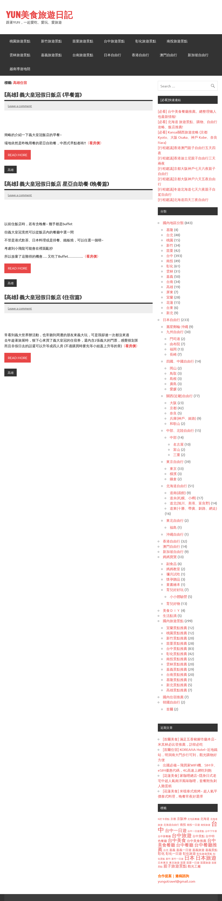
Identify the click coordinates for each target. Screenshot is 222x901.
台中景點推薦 (176, 648)
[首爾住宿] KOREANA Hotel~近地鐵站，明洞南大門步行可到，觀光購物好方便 (187, 754)
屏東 (169, 292)
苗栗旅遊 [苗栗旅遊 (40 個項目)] (205, 862)
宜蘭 (169, 297)
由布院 (175, 344)
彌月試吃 (173, 574)
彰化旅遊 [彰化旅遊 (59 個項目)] (189, 853)
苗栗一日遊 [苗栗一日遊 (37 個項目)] (192, 862)
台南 (169, 281)
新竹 (169, 245)
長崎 (173, 354)
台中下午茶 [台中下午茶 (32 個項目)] (211, 831)
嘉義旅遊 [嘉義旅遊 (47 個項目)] (198, 850)
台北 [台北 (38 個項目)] (165, 850)
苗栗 (169, 250)
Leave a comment (20, 106)
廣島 (173, 383)
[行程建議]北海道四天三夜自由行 (183, 199)
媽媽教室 (173, 569)
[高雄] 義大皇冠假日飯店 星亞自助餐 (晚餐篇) (56, 184)
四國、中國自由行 (180, 361)
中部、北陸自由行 (180, 430)
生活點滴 (170, 615)
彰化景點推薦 (176, 653)
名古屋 (178, 444)
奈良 (173, 413)
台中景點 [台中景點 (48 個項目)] (199, 836)
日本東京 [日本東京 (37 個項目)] (163, 862)
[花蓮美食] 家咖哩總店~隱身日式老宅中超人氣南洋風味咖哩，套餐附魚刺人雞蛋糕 (187, 780)
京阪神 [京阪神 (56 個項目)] (182, 818)
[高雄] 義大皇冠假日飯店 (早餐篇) (43, 94)
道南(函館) (178, 492)
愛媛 (173, 389)
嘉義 (169, 276)
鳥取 (173, 373)
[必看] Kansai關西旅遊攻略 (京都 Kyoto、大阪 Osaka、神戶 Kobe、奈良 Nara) (187, 137)
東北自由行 (175, 520)
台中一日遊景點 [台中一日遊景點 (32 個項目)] (196, 831)
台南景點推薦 (176, 674)
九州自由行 (175, 331)
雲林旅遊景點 (20, 55)
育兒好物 (173, 603)
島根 (173, 378)
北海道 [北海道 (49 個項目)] (204, 819)
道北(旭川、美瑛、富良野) (190, 503)
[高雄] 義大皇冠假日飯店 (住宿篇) (43, 297)
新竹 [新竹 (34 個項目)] (168, 858)
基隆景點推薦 (176, 679)
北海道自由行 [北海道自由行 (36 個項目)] (171, 824)
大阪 (173, 402)
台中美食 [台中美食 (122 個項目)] (177, 840)
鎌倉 (173, 479)
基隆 (169, 229)
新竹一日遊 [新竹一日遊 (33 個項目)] (177, 858)
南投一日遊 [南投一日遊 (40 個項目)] (193, 824)
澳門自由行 (168, 55)
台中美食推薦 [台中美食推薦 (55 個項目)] (196, 840)
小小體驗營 (178, 596)
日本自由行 (112, 55)
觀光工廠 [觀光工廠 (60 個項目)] (194, 866)
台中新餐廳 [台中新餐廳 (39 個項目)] (164, 836)
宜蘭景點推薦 (176, 627)
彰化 (169, 266)
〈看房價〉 (94, 143)
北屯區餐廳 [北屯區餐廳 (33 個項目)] (193, 819)
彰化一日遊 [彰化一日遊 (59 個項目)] (174, 853)
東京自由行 (175, 461)
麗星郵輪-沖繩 (177, 326)
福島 (173, 527)
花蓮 (169, 302)
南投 (169, 261)
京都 (173, 408)
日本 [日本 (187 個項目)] (189, 857)
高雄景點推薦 (176, 690)
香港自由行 (140, 55)
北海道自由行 (176, 485)
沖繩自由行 (175, 534)
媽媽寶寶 (170, 556)
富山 (176, 449)
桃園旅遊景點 (20, 41)
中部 (173, 437)
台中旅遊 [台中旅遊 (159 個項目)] (182, 835)
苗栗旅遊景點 (82, 41)
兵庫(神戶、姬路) (183, 418)
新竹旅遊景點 (51, 41)
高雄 (11, 170)
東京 (173, 468)
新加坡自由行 (198, 55)
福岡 (173, 349)
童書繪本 (173, 584)
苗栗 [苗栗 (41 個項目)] (183, 862)
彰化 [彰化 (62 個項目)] (161, 853)
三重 (176, 454)
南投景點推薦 (176, 659)
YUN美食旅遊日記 (39, 14)
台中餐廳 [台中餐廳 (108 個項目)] (184, 844)
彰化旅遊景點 (145, 41)
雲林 (169, 271)
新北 (169, 312)
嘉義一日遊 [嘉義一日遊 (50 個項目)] (183, 850)
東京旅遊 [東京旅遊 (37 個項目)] (174, 862)
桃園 (169, 240)
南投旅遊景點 (177, 41)
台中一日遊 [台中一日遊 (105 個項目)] (176, 830)
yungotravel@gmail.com (176, 881)
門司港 (175, 338)
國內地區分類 (173, 222)
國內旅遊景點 (173, 620)
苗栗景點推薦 (176, 643)
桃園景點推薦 (176, 633)
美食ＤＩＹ (171, 610)
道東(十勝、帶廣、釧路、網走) (193, 508)
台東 (169, 307)
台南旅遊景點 (82, 55)
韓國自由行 (171, 702)
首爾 (169, 709)
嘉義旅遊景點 (51, 55)
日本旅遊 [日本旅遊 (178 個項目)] (206, 857)
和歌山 (175, 423)
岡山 (173, 368)
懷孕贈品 (173, 579)
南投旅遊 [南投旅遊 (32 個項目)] (205, 824)
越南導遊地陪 (20, 68)
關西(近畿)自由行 (179, 395)
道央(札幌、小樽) (183, 498)
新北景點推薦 (176, 685)
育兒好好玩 (175, 589)
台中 (169, 255)
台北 (169, 235)
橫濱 (173, 473)
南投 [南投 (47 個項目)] (183, 824)
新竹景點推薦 (176, 638)
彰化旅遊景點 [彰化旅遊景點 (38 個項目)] (204, 853)
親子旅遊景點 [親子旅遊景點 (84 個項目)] (175, 866)
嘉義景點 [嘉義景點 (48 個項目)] (211, 850)
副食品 (171, 563)
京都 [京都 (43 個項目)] (173, 819)
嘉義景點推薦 (176, 669)
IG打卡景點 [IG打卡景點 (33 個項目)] (164, 819)
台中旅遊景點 (114, 41)
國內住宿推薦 (173, 697)
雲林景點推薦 (176, 664)
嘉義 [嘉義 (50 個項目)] (172, 850)
